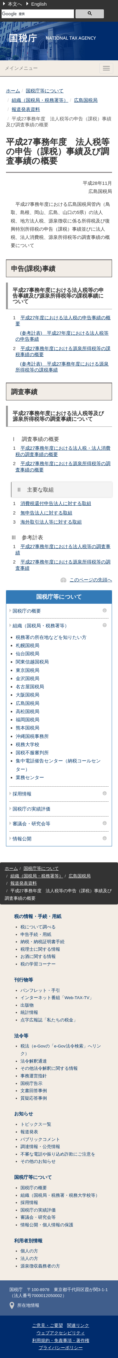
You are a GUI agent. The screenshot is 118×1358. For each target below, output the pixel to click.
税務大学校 (27, 744)
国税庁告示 (31, 1083)
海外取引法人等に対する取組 (51, 522)
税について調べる (38, 927)
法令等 (21, 1035)
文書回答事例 (33, 1090)
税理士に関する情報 (40, 949)
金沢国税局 (27, 678)
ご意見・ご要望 (47, 1325)
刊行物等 (23, 979)
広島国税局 (86, 100)
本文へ (15, 4)
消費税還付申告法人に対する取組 (55, 503)
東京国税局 (27, 670)
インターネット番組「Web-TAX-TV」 (57, 997)
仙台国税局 (27, 653)
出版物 (27, 1005)
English (39, 4)
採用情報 (22, 793)
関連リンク (78, 1325)
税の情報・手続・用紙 (37, 916)
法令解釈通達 (33, 1061)
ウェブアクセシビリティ (61, 1333)
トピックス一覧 (35, 1124)
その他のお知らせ (38, 1161)
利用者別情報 (28, 1240)
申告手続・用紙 (35, 934)
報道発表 (29, 1132)
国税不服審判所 (32, 752)
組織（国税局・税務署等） (40, 100)
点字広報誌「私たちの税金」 (49, 1020)
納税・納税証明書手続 (42, 941)
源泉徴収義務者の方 (40, 1266)
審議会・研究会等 (31, 823)
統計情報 (29, 1012)
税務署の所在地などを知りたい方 (51, 637)
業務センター (30, 777)
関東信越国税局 (32, 661)
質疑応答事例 (33, 1098)
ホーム (13, 90)
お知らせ (23, 1113)
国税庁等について (45, 90)
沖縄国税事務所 (32, 736)
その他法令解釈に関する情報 (49, 1068)
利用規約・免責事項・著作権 (60, 1340)
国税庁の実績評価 (31, 808)
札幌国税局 (27, 645)
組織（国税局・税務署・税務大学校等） (60, 1195)
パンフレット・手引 (40, 990)
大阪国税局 (27, 694)
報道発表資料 (26, 109)
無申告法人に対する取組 (46, 512)
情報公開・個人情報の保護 (46, 1225)
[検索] (38, 14)
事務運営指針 (33, 1076)
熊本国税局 (27, 727)
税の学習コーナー (38, 964)
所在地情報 (24, 1305)
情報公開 (22, 838)
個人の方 (29, 1251)
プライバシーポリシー (61, 1347)
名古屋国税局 (30, 686)
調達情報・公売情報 (40, 1146)
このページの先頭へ (91, 579)
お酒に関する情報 (38, 956)
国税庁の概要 (27, 610)
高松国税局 (27, 711)
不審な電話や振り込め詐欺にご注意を (57, 1154)
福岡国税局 (27, 719)
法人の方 (29, 1258)
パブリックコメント (40, 1139)
